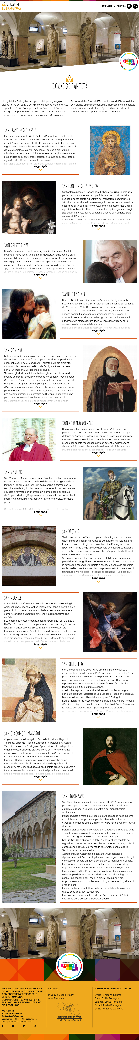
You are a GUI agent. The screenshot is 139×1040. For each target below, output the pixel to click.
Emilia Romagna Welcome (109, 1008)
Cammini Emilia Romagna (108, 1001)
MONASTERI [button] (108, 6)
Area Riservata (56, 998)
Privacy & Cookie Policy (61, 994)
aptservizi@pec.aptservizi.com (18, 1022)
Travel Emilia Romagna (107, 998)
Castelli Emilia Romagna (108, 1005)
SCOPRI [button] (121, 6)
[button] (129, 6)
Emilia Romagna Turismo (108, 994)
